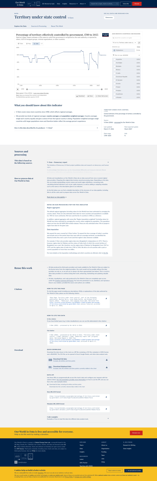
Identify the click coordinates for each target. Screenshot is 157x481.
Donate (137, 4)
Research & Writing (129, 448)
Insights (64, 4)
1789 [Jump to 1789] (22, 89)
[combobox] (105, 4)
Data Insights (127, 452)
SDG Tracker (83, 466)
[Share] (90, 96)
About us (104, 448)
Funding (103, 455)
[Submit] (117, 4)
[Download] (80, 96)
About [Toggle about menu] (83, 4)
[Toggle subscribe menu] (125, 4)
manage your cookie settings (83, 477)
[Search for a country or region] (126, 38)
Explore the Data (20, 26)
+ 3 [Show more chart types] (41, 43)
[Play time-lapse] (17, 89)
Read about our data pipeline (56, 197)
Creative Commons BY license (64, 280)
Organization (105, 452)
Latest (81, 462)
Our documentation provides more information (71, 382)
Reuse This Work (57, 26)
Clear (138, 46)
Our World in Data (20, 4)
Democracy (109, 17)
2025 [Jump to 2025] (106, 89)
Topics (82, 448)
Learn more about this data (41, 93)
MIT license (20, 452)
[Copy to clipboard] (104, 298)
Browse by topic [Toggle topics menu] (48, 4)
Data (58, 4)
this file (105, 253)
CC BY (37, 97)
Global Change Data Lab (42, 446)
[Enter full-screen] (102, 96)
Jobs (102, 462)
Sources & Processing (38, 26)
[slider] (27, 89)
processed (117, 122)
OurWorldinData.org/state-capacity (25, 97)
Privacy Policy (69, 477)
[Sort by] (124, 42)
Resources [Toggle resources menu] (73, 4)
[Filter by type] (126, 55)
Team (103, 458)
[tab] (20, 43)
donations (41, 473)
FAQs (33, 454)
